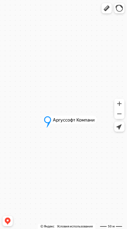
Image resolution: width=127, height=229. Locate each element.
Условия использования (75, 226)
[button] (107, 8)
